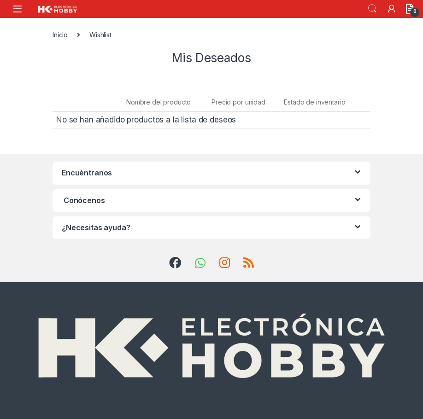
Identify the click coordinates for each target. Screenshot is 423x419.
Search (372, 9)
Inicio (60, 35)
